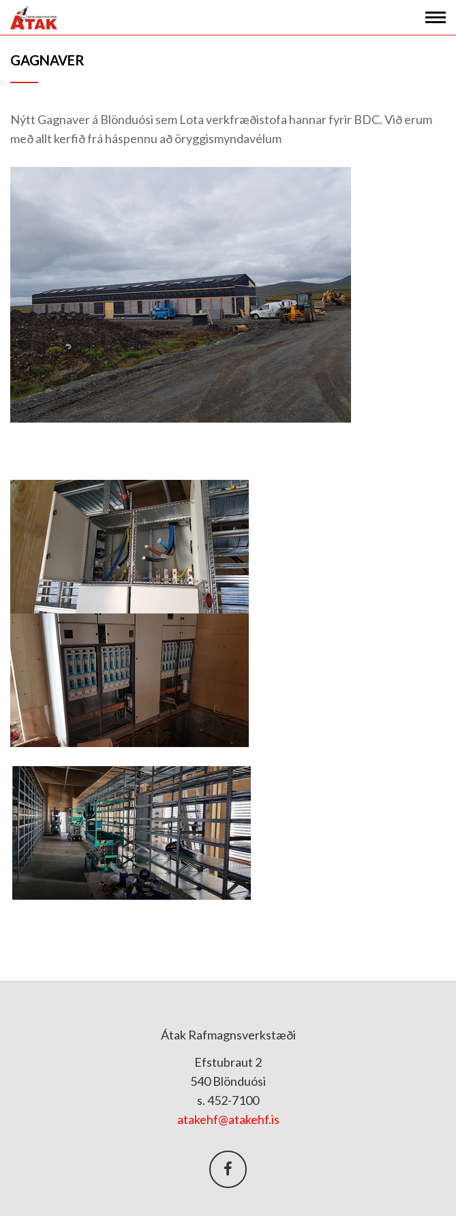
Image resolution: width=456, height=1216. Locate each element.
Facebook (228, 1169)
